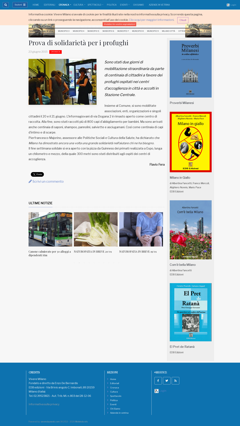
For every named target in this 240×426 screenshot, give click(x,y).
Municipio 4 (78, 31)
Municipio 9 (153, 31)
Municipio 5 (93, 31)
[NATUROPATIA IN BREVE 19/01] (141, 229)
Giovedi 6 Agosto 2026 (41, 24)
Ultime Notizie (40, 203)
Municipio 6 (108, 31)
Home (36, 4)
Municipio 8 (138, 31)
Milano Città (168, 31)
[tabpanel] (51, 236)
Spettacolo (95, 4)
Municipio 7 (123, 31)
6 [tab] (99, 262)
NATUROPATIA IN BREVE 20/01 (93, 251)
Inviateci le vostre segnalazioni (119, 24)
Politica (111, 4)
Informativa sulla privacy (44, 404)
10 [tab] (118, 262)
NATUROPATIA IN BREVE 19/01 (138, 251)
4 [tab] (89, 262)
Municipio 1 (34, 31)
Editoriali (49, 4)
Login (231, 4)
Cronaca (64, 4)
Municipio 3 (63, 31)
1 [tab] (74, 262)
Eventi (124, 4)
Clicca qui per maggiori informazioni (151, 19)
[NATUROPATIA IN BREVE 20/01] (96, 229)
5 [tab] (94, 262)
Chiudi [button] (182, 20)
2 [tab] (79, 262)
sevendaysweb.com (50, 421)
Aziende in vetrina (159, 4)
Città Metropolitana (189, 31)
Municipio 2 (49, 31)
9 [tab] (113, 262)
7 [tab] (104, 262)
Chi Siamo (138, 4)
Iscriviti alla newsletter (198, 24)
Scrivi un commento (46, 181)
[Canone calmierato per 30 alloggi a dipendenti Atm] (50, 229)
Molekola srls (81, 421)
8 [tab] (109, 262)
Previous (26, 236)
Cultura (78, 4)
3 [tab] (84, 262)
